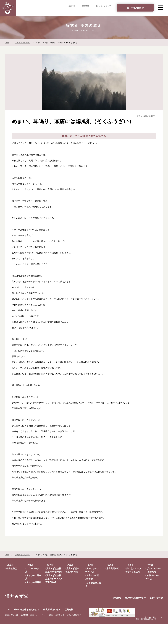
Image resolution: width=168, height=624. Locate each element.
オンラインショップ (103, 6)
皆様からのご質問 (74, 615)
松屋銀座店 (11, 568)
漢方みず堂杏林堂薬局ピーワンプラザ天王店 (53, 578)
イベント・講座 (46, 615)
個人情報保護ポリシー (135, 598)
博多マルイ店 (92, 575)
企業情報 (72, 6)
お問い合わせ (137, 8)
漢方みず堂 (17, 596)
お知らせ (34, 615)
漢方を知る (59, 615)
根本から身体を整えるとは (61, 11)
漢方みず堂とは (11, 615)
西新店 (89, 579)
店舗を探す (105, 11)
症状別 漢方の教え (87, 11)
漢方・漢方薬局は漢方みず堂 (146, 619)
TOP (42, 11)
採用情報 (85, 6)
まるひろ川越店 (33, 582)
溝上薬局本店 (112, 568)
